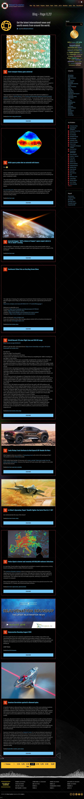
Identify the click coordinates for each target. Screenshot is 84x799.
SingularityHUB (71, 205)
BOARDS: (68, 784)
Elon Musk (70, 82)
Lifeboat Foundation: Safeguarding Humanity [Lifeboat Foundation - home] (12, 5)
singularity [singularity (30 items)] (80, 61)
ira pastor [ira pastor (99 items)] (70, 56)
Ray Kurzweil (71, 81)
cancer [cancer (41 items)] (72, 49)
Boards (37, 5)
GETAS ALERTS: (70, 782)
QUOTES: (68, 788)
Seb (71, 174)
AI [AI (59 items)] (71, 42)
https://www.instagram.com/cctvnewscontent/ (22, 314)
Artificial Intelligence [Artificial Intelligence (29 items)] (72, 44)
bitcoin (69, 109)
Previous (8, 764)
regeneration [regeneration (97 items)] (71, 61)
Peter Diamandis (72, 78)
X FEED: (17, 784)
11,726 (27, 764)
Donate (55, 5)
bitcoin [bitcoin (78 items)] (76, 47)
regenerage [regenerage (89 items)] (78, 60)
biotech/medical (72, 108)
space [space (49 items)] (69, 63)
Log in (20, 29)
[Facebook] (71, 794)
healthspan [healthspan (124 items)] (77, 53)
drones (17, 324)
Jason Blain (73, 178)
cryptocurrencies (15, 587)
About (31, 5)
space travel (14, 467)
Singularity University (73, 83)
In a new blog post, (8, 189)
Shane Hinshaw (74, 163)
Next (28, 766)
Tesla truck (18, 457)
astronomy (70, 95)
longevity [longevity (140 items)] (74, 58)
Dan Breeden (73, 134)
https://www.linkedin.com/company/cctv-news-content (24, 312)
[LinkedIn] (76, 794)
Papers (51, 5)
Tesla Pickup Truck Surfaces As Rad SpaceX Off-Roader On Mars (29, 450)
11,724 (18, 764)
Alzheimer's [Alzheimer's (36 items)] (74, 42)
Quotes (70, 5)
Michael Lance (73, 176)
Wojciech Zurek (27, 732)
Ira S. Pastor (73, 182)
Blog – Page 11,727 (42, 14)
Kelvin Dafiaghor (74, 142)
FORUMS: (51, 788)
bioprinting (70, 106)
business (13, 324)
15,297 (52, 764)
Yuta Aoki (72, 158)
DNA (69, 79)
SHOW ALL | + (70, 186)
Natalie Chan (73, 167)
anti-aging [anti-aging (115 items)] (79, 42)
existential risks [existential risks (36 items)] (70, 50)
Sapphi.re (22, 794)
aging (69, 88)
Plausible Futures (72, 203)
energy (13, 116)
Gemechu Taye (73, 140)
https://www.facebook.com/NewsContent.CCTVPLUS (24, 309)
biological (70, 103)
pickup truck (29, 455)
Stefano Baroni (17, 96)
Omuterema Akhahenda (73, 151)
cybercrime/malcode (22, 587)
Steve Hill (8, 650)
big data (70, 100)
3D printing (70, 75)
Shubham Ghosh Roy (75, 131)
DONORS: (51, 784)
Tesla (24, 455)
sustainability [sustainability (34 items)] (73, 63)
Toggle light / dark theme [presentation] (82, 2)
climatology (71, 115)
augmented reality (72, 96)
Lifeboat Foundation (9, 794)
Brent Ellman (73, 173)
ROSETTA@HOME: (19, 788)
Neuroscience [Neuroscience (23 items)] (80, 58)
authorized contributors (28, 29)
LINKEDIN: (52, 782)
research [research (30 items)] (75, 61)
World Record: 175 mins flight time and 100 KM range (25, 340)
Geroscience (71, 196)
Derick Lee (72, 160)
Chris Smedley (73, 184)
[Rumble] (82, 794)
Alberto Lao (73, 161)
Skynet (69, 85)
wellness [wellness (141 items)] (78, 65)
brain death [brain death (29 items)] (69, 49)
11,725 (23, 764)
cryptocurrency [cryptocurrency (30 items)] (76, 49)
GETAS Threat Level (6, 784)
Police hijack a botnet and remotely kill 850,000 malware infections (30, 561)
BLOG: (34, 784)
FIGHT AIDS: (18, 786)
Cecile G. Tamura (74, 156)
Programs (42, 5)
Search (81, 24)
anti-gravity (70, 90)
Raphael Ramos (74, 165)
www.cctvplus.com (19, 317)
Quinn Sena (9, 116)
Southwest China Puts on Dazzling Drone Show (23, 269)
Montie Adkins (73, 180)
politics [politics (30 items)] (70, 60)
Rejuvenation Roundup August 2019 (19, 632)
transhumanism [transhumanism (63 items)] (72, 65)
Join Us (60, 5)
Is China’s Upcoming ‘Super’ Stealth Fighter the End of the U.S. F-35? (30, 510)
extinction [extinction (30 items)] (74, 50)
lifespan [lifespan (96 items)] (69, 58)
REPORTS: (34, 786)
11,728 (37, 764)
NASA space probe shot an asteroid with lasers (23, 162)
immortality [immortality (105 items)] (73, 54)
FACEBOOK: (17, 782)
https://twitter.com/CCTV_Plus (16, 310)
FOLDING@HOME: (53, 786)
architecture (71, 92)
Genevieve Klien (10, 749)
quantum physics (18, 116)
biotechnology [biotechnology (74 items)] (71, 47)
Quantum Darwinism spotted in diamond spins (23, 702)
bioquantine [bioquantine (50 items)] (78, 44)
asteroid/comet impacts (74, 93)
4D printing (70, 76)
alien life (70, 89)
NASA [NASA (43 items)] (78, 58)
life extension (14, 650)
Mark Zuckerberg (72, 86)
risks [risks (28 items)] (77, 61)
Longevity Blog (71, 198)
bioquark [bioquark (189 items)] (72, 46)
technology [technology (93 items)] (78, 63)
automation (71, 98)
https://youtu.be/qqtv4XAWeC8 (11, 343)
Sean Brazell (73, 169)
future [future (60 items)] (77, 50)
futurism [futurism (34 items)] (80, 50)
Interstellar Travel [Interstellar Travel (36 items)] (79, 54)
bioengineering (71, 102)
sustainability (19, 467)
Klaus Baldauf (73, 154)
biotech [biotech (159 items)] (77, 46)
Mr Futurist (70, 199)
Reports (47, 5)
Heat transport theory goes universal (20, 71)
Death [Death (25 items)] (81, 49)
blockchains (71, 110)
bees (69, 99)
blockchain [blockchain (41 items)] (80, 47)
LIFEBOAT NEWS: (36, 782)
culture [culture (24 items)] (79, 49)
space (13, 198)
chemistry (70, 113)
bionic (69, 105)
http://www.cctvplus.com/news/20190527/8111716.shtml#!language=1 (23, 304)
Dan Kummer (73, 149)
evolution (15, 749)
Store (74, 5)
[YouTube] (79, 794)
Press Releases (79, 5)
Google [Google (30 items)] (68, 52)
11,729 (42, 764)
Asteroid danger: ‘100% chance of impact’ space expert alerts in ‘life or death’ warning (29, 242)
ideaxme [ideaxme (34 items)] (68, 54)
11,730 (46, 764)
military (17, 518)
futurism (13, 518)
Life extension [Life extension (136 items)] (77, 56)
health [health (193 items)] (71, 53)
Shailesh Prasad (74, 136)
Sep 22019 (5, 72)
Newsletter (65, 5)
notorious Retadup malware (13, 571)
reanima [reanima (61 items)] (73, 60)
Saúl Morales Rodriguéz (73, 128)
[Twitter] (74, 794)
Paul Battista (73, 138)
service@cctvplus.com (18, 320)
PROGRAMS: (69, 786)
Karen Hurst (73, 144)
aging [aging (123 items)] (68, 42)
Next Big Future (71, 201)
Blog (34, 5)
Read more (28, 121)
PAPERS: (34, 788)
